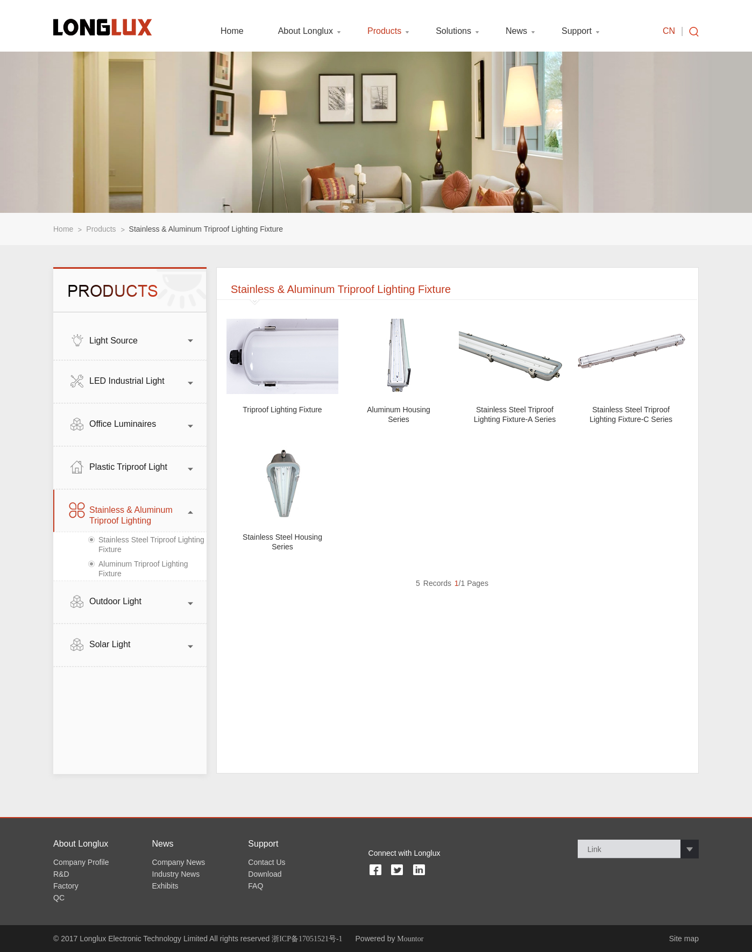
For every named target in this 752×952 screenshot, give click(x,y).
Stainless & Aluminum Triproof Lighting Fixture (206, 229)
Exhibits (165, 886)
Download (264, 874)
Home (232, 31)
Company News (178, 862)
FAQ (255, 886)
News (516, 31)
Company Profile (81, 862)
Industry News (176, 874)
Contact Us (266, 862)
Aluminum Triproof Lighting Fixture (143, 569)
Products (384, 31)
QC (59, 897)
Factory (66, 886)
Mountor (410, 939)
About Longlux (305, 31)
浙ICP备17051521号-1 (307, 939)
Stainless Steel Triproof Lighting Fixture (151, 544)
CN (669, 31)
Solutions (453, 31)
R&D (61, 874)
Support (577, 31)
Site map (684, 938)
